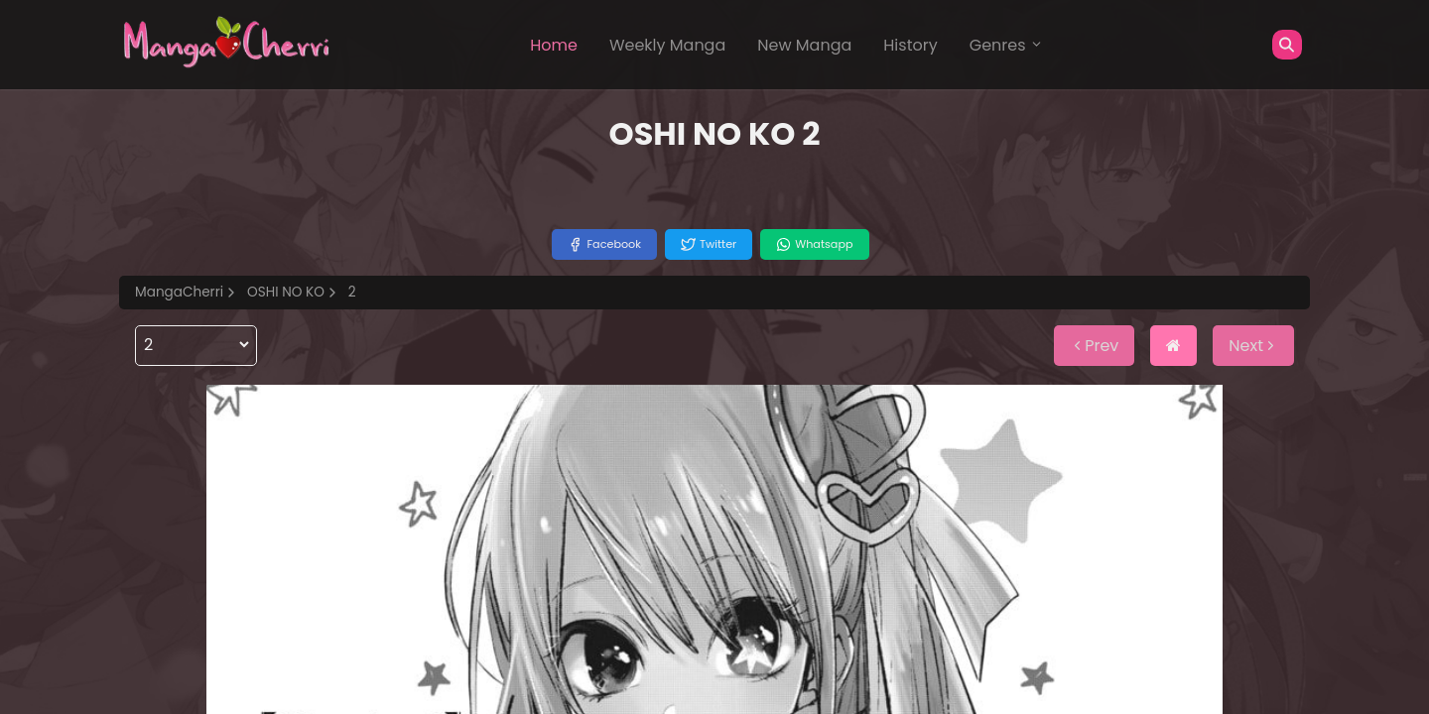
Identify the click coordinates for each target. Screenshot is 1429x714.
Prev (1094, 345)
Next (1253, 345)
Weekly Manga (667, 45)
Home (554, 45)
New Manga (804, 45)
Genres (1006, 45)
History (910, 45)
